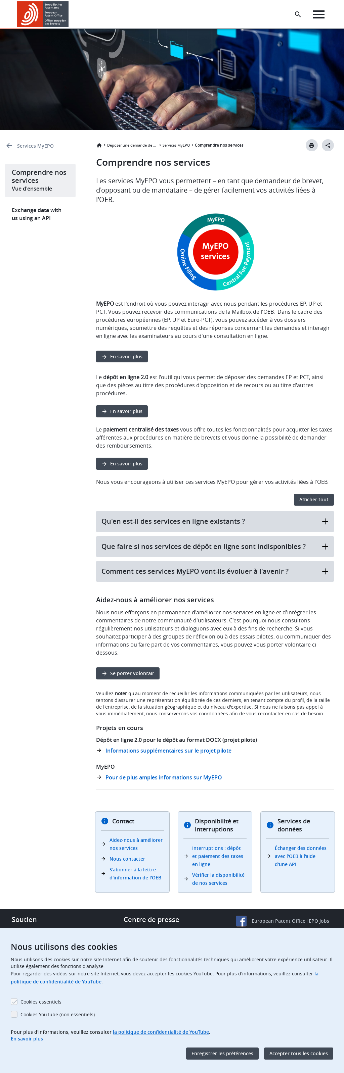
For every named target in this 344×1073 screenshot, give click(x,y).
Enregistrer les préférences (222, 1053)
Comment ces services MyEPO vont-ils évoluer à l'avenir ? (215, 571)
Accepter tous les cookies (298, 1053)
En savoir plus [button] (126, 356)
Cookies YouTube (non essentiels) (57, 1014)
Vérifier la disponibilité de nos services (218, 879)
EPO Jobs (319, 921)
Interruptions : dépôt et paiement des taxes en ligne (217, 856)
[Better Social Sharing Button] (328, 145)
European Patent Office (278, 921)
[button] (70, 14)
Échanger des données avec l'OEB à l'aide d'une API (301, 856)
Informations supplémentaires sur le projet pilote (168, 750)
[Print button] (312, 145)
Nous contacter (127, 859)
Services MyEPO (35, 146)
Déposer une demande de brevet (132, 145)
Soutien (24, 919)
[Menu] (319, 14)
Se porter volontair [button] (132, 673)
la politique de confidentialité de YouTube (161, 1032)
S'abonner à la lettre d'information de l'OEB (135, 873)
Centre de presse (151, 919)
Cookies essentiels (40, 1002)
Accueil (99, 145)
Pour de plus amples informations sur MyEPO (163, 777)
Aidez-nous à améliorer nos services (136, 844)
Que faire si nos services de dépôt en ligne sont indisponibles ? (215, 546)
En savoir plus (27, 1038)
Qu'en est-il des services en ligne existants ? (215, 521)
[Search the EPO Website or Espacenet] (299, 14)
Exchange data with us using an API (36, 214)
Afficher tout (314, 499)
